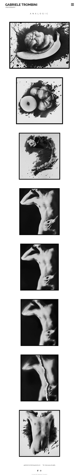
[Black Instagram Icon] (41, 471)
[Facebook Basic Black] (38, 471)
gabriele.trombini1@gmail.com (32, 465)
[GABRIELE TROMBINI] (22, 4)
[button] (72, 4)
